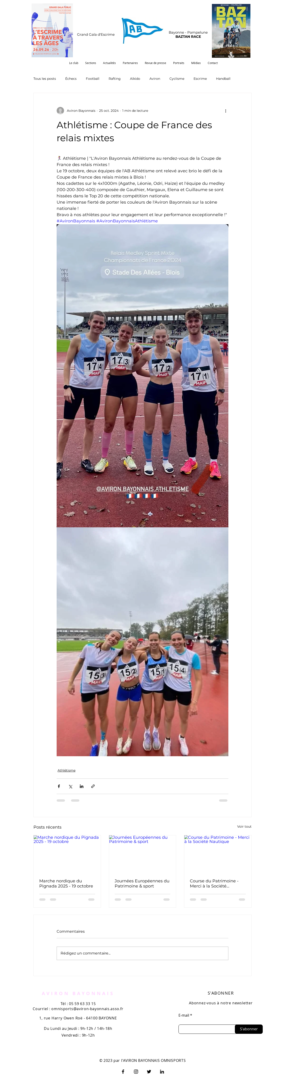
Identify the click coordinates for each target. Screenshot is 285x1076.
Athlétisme (66, 770)
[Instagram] (136, 1071)
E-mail (183, 1015)
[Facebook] (123, 1071)
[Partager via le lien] (93, 786)
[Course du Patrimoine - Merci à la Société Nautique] (217, 854)
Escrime (200, 79)
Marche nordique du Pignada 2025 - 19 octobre (66, 883)
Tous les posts (44, 79)
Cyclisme (176, 79)
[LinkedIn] (162, 1071)
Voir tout (244, 826)
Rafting (115, 79)
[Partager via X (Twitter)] (70, 786)
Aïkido (135, 79)
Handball (223, 79)
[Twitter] (149, 1071)
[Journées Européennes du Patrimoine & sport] (142, 854)
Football (92, 79)
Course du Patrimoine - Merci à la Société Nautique (214, 883)
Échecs (71, 79)
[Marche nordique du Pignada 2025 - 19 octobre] (67, 854)
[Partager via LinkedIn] (81, 786)
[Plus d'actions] (225, 110)
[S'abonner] (249, 1029)
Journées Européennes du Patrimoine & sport (142, 883)
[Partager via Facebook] (59, 786)
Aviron (154, 79)
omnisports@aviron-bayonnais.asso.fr (87, 1008)
